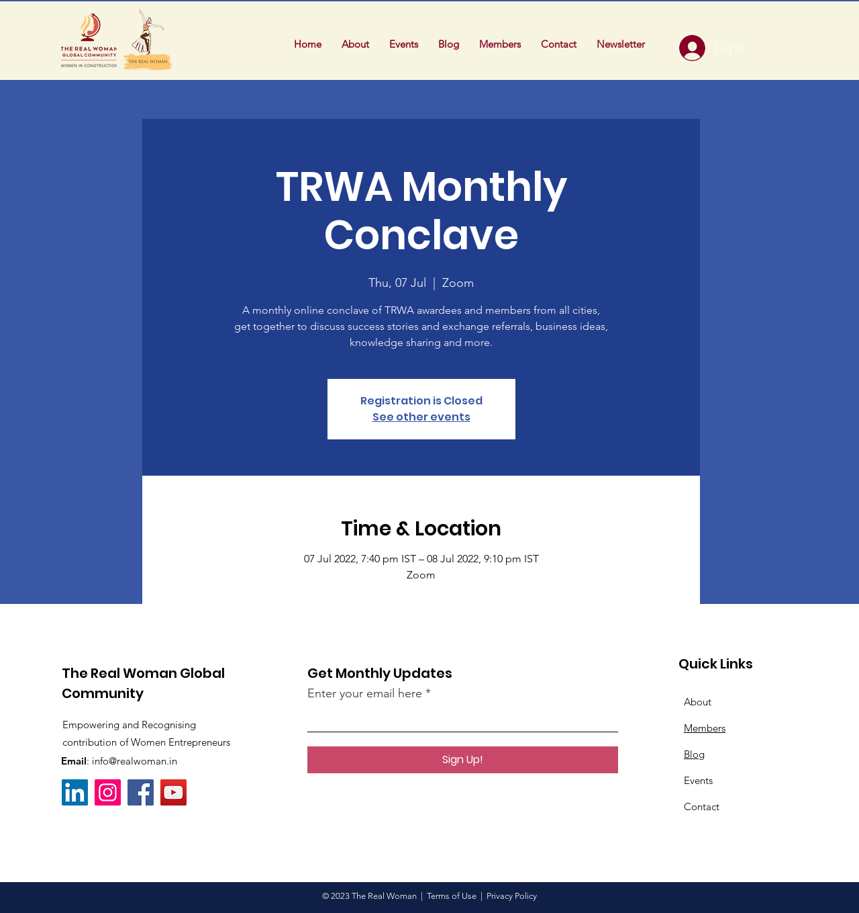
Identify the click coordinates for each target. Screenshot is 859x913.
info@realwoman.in (134, 760)
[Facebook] (141, 792)
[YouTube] (173, 792)
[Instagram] (108, 792)
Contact (701, 806)
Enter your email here (364, 693)
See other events (421, 417)
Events (698, 780)
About (697, 701)
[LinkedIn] (75, 792)
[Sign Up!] (462, 759)
